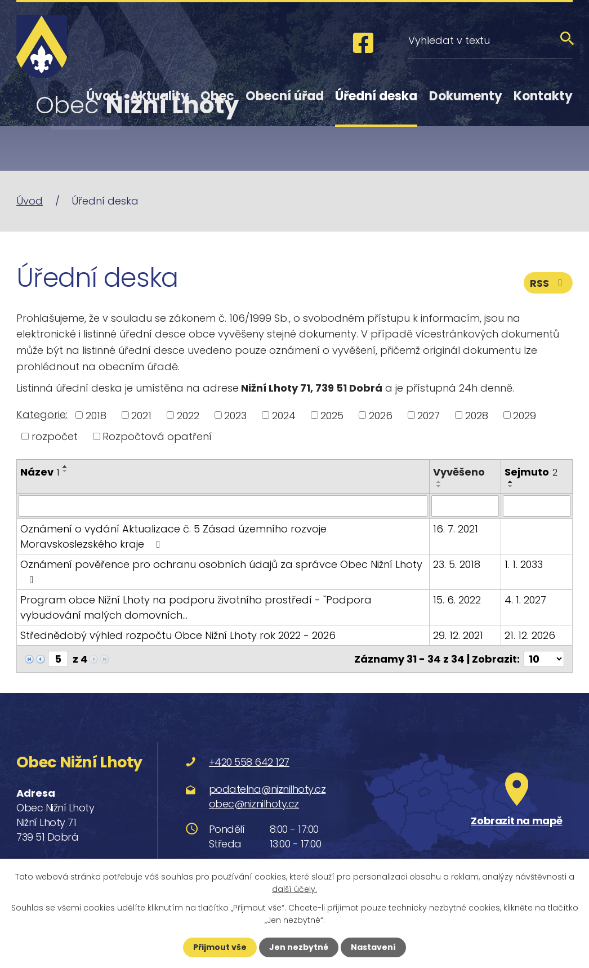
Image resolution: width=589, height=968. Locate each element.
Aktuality (159, 96)
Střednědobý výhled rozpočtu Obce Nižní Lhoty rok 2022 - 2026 (178, 635)
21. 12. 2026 (530, 635)
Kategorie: (42, 414)
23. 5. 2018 (456, 564)
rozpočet (55, 436)
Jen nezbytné (298, 947)
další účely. (294, 889)
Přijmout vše (220, 947)
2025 (331, 415)
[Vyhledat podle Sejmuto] (536, 506)
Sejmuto (531, 472)
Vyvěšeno (459, 472)
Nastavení (373, 947)
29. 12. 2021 (458, 635)
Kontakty (543, 96)
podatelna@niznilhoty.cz (267, 788)
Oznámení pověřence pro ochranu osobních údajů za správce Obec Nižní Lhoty (221, 571)
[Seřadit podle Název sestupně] (65, 471)
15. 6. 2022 (457, 600)
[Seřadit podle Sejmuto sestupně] (511, 486)
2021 (141, 415)
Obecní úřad (285, 96)
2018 (96, 415)
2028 (476, 415)
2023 (235, 415)
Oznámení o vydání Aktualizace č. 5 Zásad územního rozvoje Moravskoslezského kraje (173, 536)
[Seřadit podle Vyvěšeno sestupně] (439, 486)
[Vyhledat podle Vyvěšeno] (465, 506)
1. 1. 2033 (524, 564)
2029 (524, 415)
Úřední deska (376, 96)
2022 (188, 415)
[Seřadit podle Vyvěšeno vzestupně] (439, 481)
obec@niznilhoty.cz (254, 803)
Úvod (102, 96)
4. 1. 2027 (525, 600)
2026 (380, 415)
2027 (428, 415)
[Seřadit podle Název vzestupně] (65, 466)
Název (39, 472)
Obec (217, 96)
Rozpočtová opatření (157, 436)
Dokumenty (465, 96)
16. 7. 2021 (455, 529)
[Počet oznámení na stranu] (544, 659)
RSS (548, 283)
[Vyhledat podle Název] (223, 506)
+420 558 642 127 (249, 762)
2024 (284, 415)
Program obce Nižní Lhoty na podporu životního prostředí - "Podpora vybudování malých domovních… (196, 607)
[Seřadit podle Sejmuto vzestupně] (511, 481)
